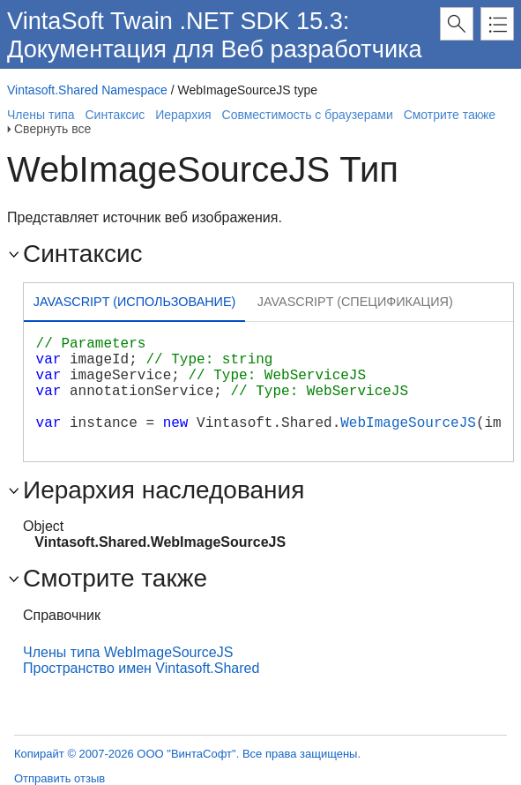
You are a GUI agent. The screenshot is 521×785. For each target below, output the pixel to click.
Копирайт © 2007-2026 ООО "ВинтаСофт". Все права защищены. (187, 753)
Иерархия (183, 115)
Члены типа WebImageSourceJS (128, 652)
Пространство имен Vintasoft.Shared (141, 668)
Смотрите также (449, 115)
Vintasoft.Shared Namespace (87, 90)
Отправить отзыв (59, 778)
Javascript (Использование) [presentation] (134, 302)
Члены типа (41, 115)
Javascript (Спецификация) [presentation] (355, 302)
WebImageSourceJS (408, 423)
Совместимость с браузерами (307, 115)
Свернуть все (52, 129)
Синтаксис (115, 115)
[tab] (134, 304)
